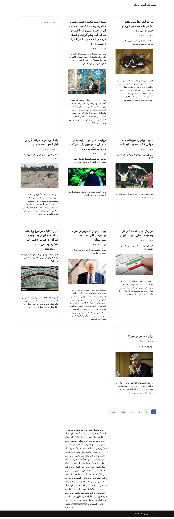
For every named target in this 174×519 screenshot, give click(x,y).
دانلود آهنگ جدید (95, 439)
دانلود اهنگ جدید (96, 432)
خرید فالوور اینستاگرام (86, 436)
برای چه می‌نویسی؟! (140, 338)
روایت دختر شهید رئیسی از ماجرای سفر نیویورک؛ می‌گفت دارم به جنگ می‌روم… (87, 145)
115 (123, 414)
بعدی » (113, 414)
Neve (154, 516)
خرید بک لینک (82, 432)
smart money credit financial (83, 502)
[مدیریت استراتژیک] (145, 4)
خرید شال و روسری (79, 443)
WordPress (138, 516)
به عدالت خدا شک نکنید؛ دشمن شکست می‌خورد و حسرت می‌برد (137, 26)
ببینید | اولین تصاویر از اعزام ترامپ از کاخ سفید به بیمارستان (89, 237)
